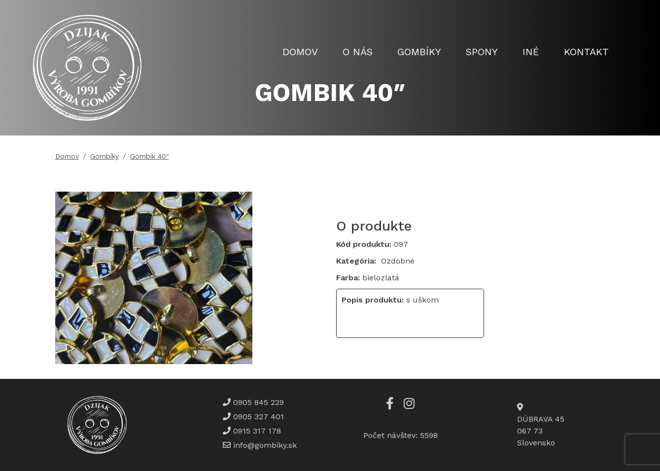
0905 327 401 (257, 416)
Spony (482, 52)
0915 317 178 (256, 431)
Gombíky (419, 52)
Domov (300, 52)
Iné (530, 52)
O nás (358, 52)
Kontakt (586, 52)
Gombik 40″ (149, 156)
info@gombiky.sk (265, 445)
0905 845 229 (257, 402)
